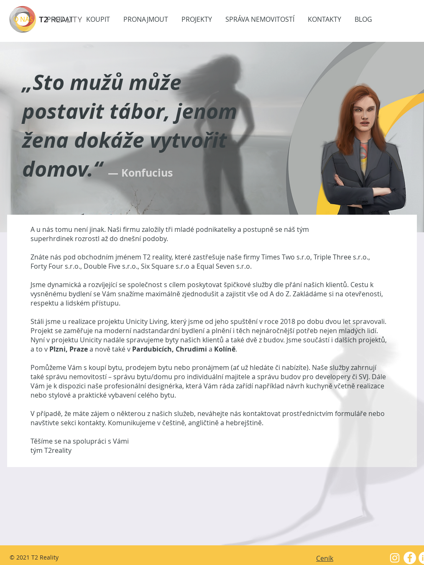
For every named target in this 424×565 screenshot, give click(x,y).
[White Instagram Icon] (394, 558)
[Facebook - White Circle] (410, 558)
